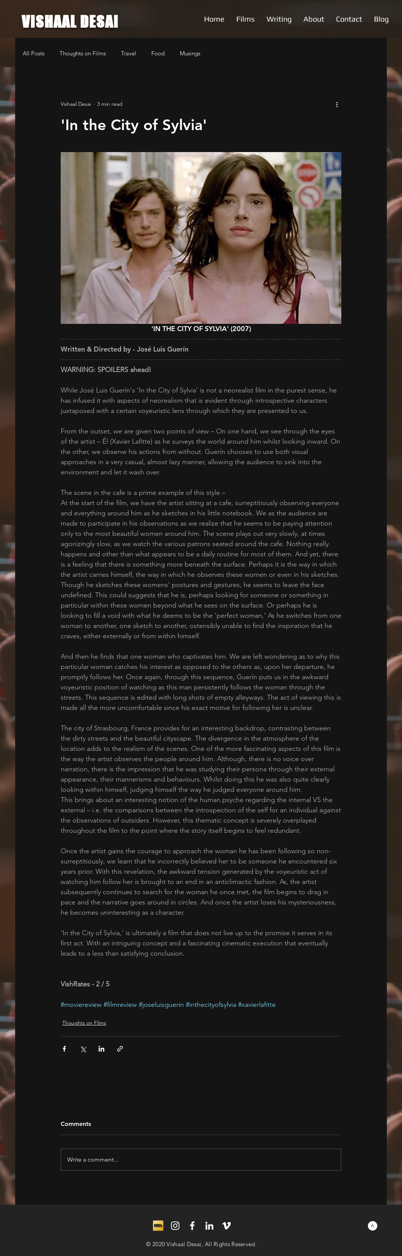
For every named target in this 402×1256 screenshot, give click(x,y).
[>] (372, 1226)
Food (158, 53)
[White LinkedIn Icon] (209, 1225)
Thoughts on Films (83, 53)
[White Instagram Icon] (175, 1225)
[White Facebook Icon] (192, 1225)
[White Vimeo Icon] (226, 1225)
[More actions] (336, 103)
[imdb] (158, 1225)
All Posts (33, 53)
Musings (190, 53)
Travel (128, 53)
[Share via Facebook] (64, 1048)
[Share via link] (120, 1048)
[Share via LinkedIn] (101, 1048)
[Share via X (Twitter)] (82, 1048)
